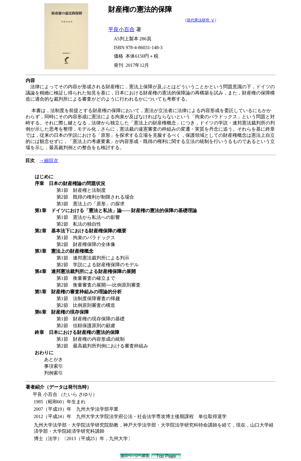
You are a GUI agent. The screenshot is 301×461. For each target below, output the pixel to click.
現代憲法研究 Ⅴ (200, 20)
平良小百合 (121, 29)
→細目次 (48, 160)
